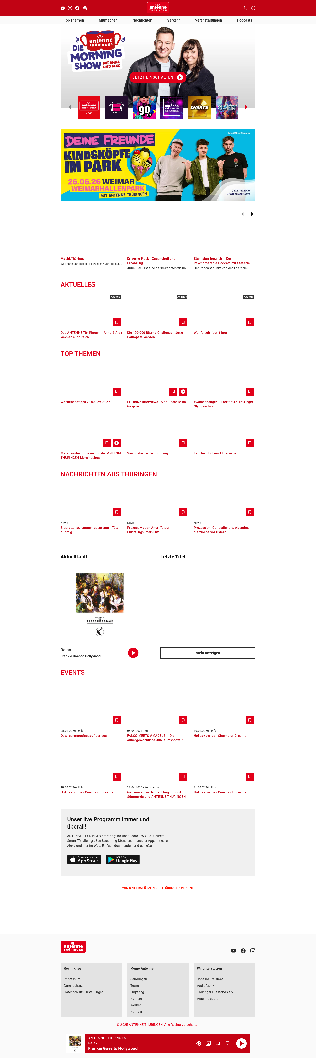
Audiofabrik (205, 986)
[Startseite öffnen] (158, 8)
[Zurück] (242, 214)
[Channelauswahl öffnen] (253, 8)
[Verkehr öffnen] (85, 8)
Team (134, 986)
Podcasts (244, 20)
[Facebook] (77, 8)
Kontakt (136, 1012)
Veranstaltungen (208, 20)
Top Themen (74, 20)
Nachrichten (142, 20)
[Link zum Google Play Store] (123, 860)
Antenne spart (207, 999)
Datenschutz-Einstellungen (84, 992)
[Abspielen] (241, 1043)
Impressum (72, 979)
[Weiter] (252, 214)
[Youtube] (63, 8)
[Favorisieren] (228, 1043)
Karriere (136, 999)
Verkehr (173, 20)
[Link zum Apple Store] (84, 860)
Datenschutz (73, 986)
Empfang (137, 992)
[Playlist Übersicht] (218, 1043)
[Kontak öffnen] (245, 8)
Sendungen (138, 979)
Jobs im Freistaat (210, 979)
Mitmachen (108, 20)
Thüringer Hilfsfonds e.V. (215, 992)
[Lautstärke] (198, 1043)
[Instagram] (70, 8)
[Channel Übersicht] (208, 1043)
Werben (136, 1005)
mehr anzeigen (208, 653)
